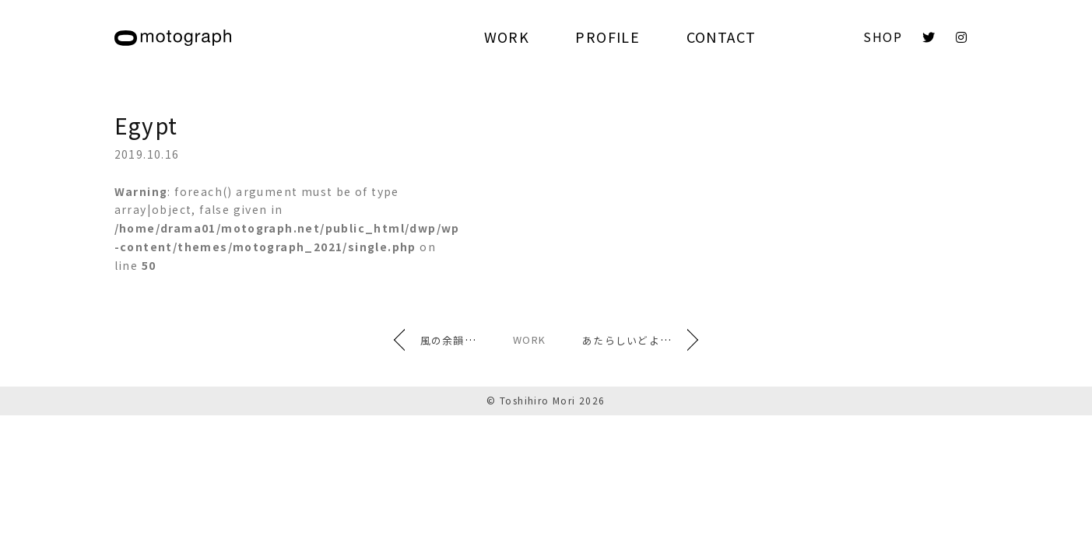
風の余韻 (415, 340)
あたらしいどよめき (666, 340)
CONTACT (721, 36)
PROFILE (607, 36)
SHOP (882, 36)
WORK (507, 36)
